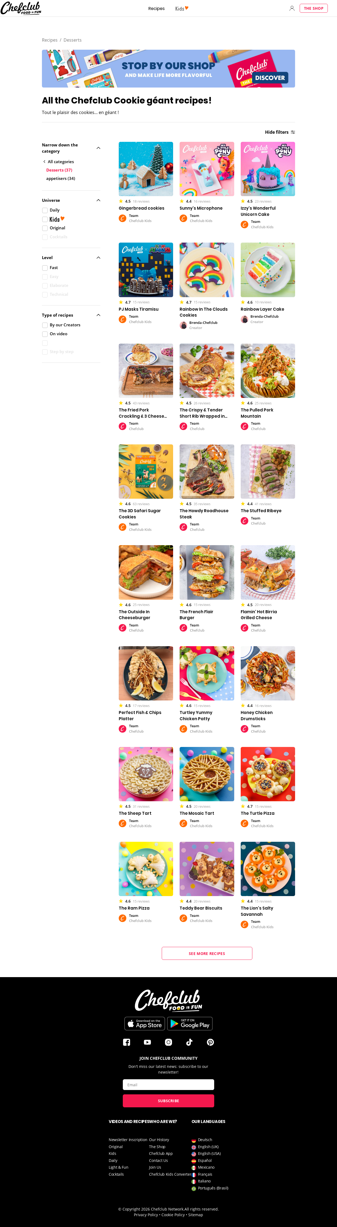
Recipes (156, 8)
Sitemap (195, 1214)
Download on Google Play (190, 1023)
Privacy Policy (146, 1214)
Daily (113, 1160)
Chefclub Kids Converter (170, 1174)
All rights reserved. (201, 1209)
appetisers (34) (60, 178)
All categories (59, 161)
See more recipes (207, 953)
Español (201, 1160)
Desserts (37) (59, 170)
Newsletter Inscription (128, 1139)
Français (202, 1174)
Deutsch (201, 1139)
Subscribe (168, 1100)
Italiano (201, 1181)
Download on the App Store (144, 1023)
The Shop (313, 8)
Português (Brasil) (210, 1188)
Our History (159, 1139)
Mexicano (203, 1167)
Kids (112, 1153)
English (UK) (205, 1146)
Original (116, 1146)
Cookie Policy (173, 1214)
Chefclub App (161, 1153)
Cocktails (116, 1174)
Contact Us (158, 1160)
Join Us (155, 1167)
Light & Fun (118, 1167)
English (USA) (206, 1153)
